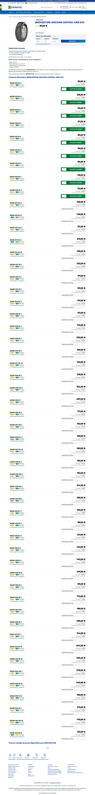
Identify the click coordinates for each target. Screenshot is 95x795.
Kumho (30, 772)
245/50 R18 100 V (16, 474)
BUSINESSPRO (12, 3)
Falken (30, 769)
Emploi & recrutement (31, 3)
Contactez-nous (12, 771)
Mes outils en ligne (53, 766)
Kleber (29, 771)
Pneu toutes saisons (39, 32)
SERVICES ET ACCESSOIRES (23, 12)
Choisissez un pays (55, 783)
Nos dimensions (72, 769)
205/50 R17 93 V (16, 265)
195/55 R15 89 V (15, 177)
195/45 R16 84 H (16, 536)
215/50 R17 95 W (16, 252)
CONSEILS (49, 12)
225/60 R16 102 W (16, 721)
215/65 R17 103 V (16, 203)
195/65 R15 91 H (15, 137)
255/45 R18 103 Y (16, 610)
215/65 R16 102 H (16, 733)
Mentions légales (40, 785)
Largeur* (38, 38)
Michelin (30, 764)
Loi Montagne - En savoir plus (24, 57)
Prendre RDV (82, 3)
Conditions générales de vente (28, 785)
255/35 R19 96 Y (16, 708)
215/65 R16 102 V (16, 302)
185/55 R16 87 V (16, 511)
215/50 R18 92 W (16, 647)
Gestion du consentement (68, 785)
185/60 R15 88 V (16, 523)
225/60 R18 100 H (16, 388)
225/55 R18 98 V (16, 375)
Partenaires (11, 776)
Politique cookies (52, 774)
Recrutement (11, 772)
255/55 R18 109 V (16, 499)
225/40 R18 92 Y (16, 314)
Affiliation (10, 777)
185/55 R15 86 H (16, 96)
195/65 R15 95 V (15, 83)
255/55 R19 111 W (16, 696)
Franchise (20, 3)
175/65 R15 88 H (16, 150)
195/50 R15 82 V (15, 163)
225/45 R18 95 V (16, 326)
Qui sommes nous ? (13, 764)
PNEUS (11, 12)
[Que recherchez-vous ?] (48, 7)
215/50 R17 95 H (15, 240)
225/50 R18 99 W (16, 659)
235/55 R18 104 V (16, 437)
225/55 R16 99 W (16, 573)
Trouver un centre (60, 3)
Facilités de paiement (53, 769)
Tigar (29, 774)
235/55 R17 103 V (16, 425)
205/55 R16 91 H (15, 277)
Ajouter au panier (76, 89)
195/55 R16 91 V (15, 548)
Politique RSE (11, 768)
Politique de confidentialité (53, 785)
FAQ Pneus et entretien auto (75, 772)
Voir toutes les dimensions (43, 44)
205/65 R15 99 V (16, 190)
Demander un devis (72, 3)
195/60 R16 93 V (16, 560)
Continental (31, 766)
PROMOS (57, 12)
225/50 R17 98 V (16, 351)
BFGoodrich (31, 776)
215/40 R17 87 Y (15, 634)
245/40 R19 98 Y (16, 462)
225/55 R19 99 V (16, 585)
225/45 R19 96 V (16, 339)
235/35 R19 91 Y (15, 400)
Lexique (50, 764)
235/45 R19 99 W (16, 684)
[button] (12, 85)
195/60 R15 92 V (15, 123)
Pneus (69, 768)
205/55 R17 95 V (16, 289)
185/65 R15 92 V (15, 110)
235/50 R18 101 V (16, 413)
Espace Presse (12, 769)
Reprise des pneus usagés (55, 772)
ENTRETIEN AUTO (38, 12)
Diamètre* (55, 38)
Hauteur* (46, 38)
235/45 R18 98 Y (16, 597)
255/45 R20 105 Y (16, 671)
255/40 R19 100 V (16, 486)
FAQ (49, 768)
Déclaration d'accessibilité (54, 771)
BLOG (63, 12)
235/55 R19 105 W (16, 449)
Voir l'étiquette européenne (17, 87)
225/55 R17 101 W (16, 363)
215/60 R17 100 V (16, 228)
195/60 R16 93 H (16, 215)
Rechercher (72, 41)
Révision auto (71, 771)
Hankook (30, 768)
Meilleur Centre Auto (13, 766)
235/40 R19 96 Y (16, 622)
